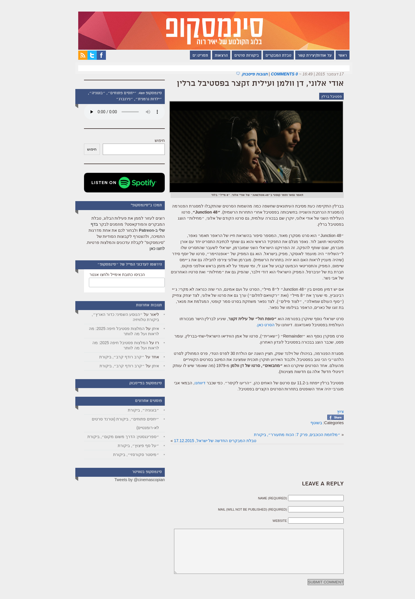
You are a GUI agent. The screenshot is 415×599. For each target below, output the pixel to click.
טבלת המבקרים (272, 56)
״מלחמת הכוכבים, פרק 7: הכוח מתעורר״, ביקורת (291, 434)
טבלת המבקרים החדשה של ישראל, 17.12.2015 (209, 440)
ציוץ (334, 411)
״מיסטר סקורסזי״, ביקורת (130, 454)
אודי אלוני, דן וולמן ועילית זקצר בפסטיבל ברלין (254, 83)
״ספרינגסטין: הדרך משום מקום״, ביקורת (117, 436)
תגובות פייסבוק (248, 74)
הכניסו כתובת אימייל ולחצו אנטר (111, 274)
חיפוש (153, 140)
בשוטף (310, 422)
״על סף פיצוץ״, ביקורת (132, 445)
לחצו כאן (150, 248)
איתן (149, 328)
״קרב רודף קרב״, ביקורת (115, 357)
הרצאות (214, 56)
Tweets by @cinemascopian (133, 479)
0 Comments (278, 74)
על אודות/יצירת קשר (308, 56)
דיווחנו (193, 383)
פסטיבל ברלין (325, 96)
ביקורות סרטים (240, 56)
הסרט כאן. (259, 324)
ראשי (336, 56)
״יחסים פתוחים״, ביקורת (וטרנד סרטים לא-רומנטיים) (119, 423)
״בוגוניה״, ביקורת (137, 410)
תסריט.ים (194, 56)
